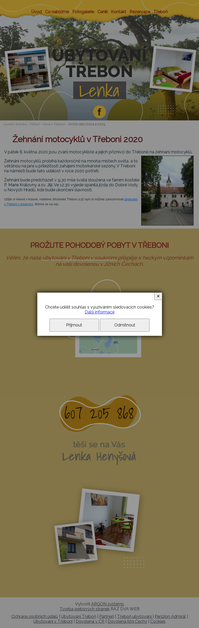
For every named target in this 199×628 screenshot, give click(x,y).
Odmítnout (124, 325)
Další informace (100, 312)
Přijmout (74, 325)
